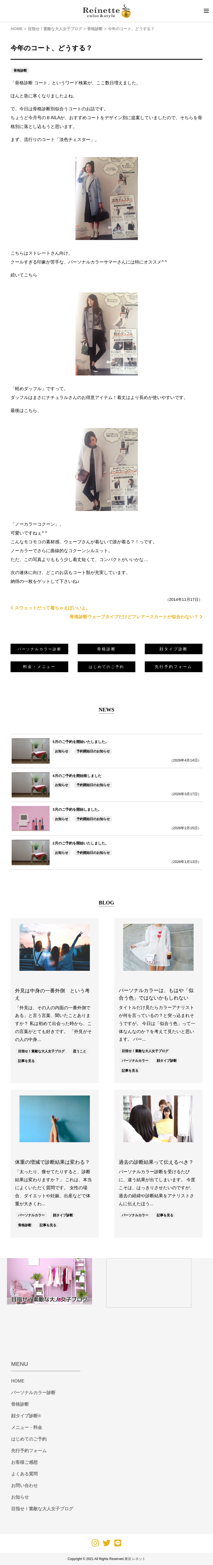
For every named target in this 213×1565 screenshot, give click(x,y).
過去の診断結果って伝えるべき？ (156, 1162)
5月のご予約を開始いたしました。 (80, 742)
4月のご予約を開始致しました (76, 776)
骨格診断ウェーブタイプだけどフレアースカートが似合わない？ (136, 616)
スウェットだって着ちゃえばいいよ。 (50, 608)
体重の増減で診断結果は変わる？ (52, 1162)
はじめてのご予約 (29, 1439)
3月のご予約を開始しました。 (76, 809)
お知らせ (61, 751)
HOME (17, 1381)
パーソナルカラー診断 (33, 1392)
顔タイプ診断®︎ (26, 1415)
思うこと (79, 1051)
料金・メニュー (39, 666)
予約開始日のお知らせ (93, 751)
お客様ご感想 (24, 1462)
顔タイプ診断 (173, 649)
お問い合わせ (24, 1485)
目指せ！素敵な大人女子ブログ (41, 1051)
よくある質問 (24, 1474)
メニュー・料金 (26, 1427)
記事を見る (26, 1061)
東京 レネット (135, 1559)
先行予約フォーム (173, 666)
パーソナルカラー (135, 1061)
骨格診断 (20, 70)
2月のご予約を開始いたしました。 (80, 843)
